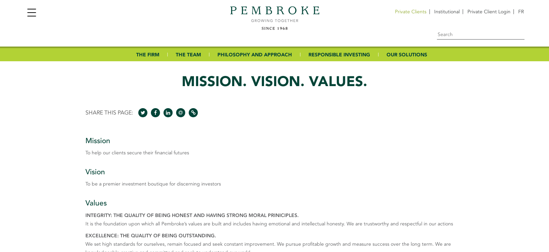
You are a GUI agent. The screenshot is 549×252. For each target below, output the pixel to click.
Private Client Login (488, 11)
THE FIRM (147, 54)
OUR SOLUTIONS (407, 54)
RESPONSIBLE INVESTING (339, 54)
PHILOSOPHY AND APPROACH (254, 54)
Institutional (447, 11)
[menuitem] (520, 12)
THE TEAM (188, 54)
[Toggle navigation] (31, 13)
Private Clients (410, 11)
